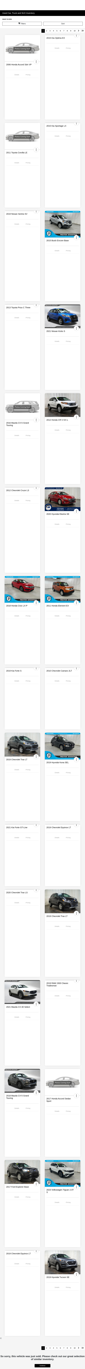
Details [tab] (16, 75)
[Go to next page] (78, 31)
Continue (42, 1365)
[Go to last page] (82, 31)
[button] (36, 61)
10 (75, 31)
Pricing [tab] (28, 75)
